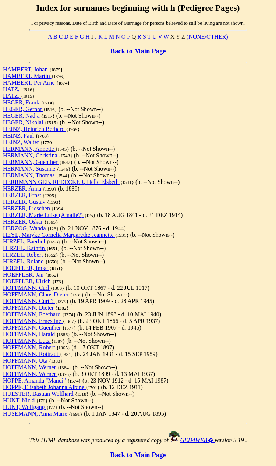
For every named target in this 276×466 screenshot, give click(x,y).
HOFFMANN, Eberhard (32, 314)
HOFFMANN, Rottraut (31, 354)
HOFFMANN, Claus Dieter (36, 294)
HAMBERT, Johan (26, 69)
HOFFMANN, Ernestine (33, 321)
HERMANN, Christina (31, 155)
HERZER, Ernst (23, 195)
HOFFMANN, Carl (26, 288)
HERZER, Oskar (23, 221)
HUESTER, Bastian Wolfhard (39, 394)
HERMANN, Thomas (29, 175)
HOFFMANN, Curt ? (29, 301)
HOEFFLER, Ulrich (27, 281)
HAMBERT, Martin (27, 76)
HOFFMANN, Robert (29, 347)
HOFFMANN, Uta (26, 360)
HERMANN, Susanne (30, 169)
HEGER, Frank (22, 102)
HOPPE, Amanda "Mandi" (35, 380)
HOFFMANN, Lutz (27, 341)
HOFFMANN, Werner (30, 367)
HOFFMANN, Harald (29, 334)
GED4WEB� (197, 440)
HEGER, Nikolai (24, 122)
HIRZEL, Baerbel (25, 241)
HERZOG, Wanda (25, 228)
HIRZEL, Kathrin (24, 248)
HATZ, (12, 89)
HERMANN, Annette (29, 149)
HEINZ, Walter (21, 142)
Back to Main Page (138, 51)
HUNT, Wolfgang (24, 407)
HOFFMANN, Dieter (29, 308)
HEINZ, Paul (19, 135)
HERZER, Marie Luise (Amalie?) (43, 215)
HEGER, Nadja (22, 116)
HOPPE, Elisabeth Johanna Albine (44, 387)
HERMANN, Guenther (31, 162)
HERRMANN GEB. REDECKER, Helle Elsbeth (61, 182)
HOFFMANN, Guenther (32, 327)
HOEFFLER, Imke (26, 268)
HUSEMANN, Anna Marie (36, 413)
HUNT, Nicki (19, 400)
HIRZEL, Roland (24, 261)
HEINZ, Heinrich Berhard (34, 129)
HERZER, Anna (23, 188)
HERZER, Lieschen (27, 208)
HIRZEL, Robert (23, 255)
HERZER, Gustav (25, 202)
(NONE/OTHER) (207, 36)
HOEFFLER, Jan (24, 274)
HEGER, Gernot (23, 109)
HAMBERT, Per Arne (29, 82)
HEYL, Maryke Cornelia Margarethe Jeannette (59, 235)
